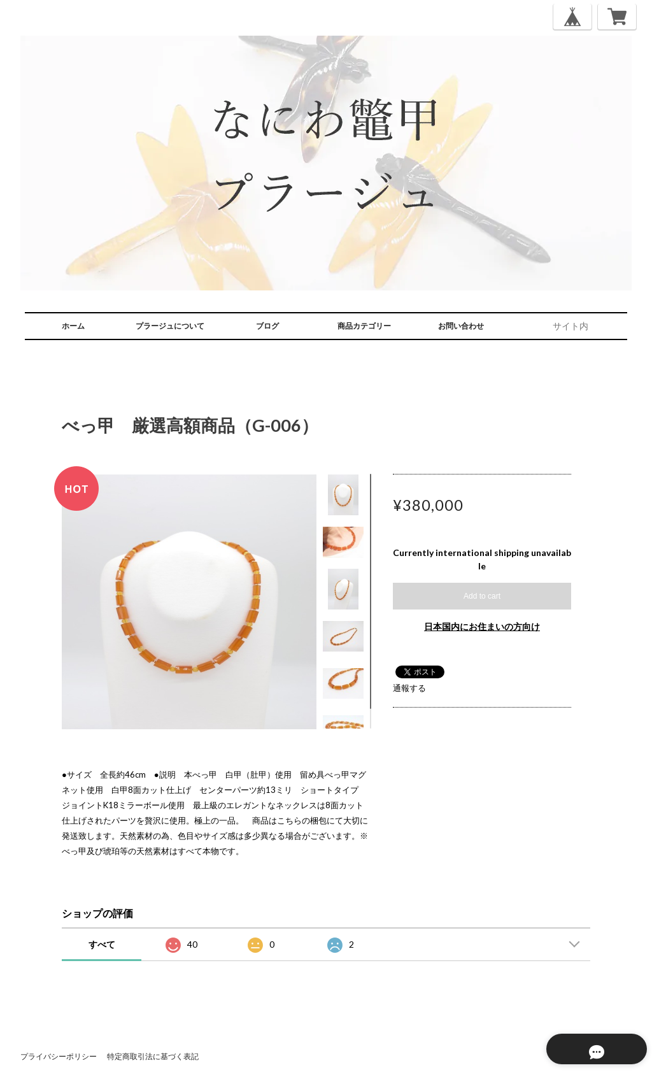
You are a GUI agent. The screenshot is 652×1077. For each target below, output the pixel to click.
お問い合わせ (461, 326)
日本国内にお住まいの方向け (482, 626)
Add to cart (482, 596)
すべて (102, 944)
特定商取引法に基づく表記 (153, 1056)
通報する (409, 688)
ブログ (267, 326)
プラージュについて (170, 326)
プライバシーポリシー (58, 1056)
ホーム (73, 326)
